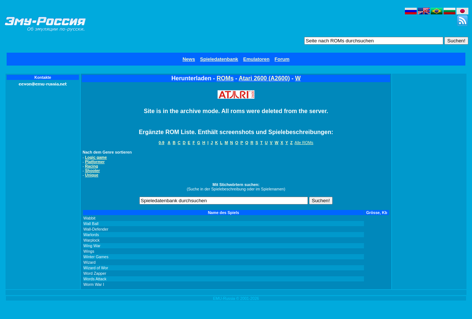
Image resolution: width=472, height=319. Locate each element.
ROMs (224, 78)
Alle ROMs (304, 142)
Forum (282, 59)
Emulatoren (256, 59)
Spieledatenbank (219, 59)
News (189, 59)
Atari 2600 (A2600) (264, 78)
